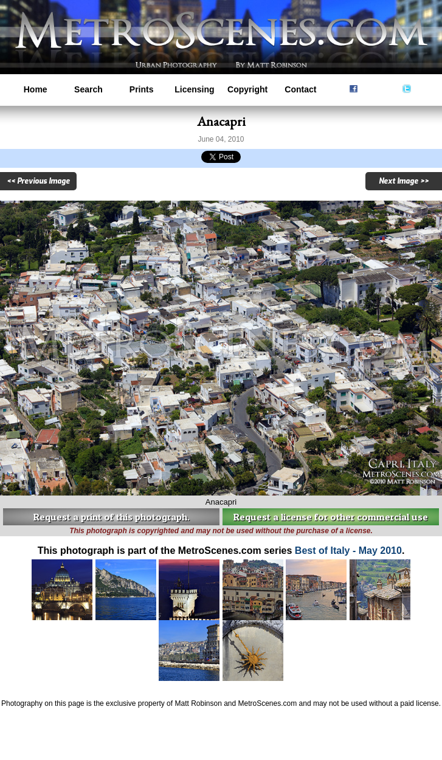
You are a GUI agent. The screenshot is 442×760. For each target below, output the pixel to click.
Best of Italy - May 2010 (348, 550)
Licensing (194, 89)
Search (88, 89)
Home (35, 89)
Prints (141, 89)
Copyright (247, 89)
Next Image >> (404, 181)
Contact (300, 89)
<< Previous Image (38, 181)
